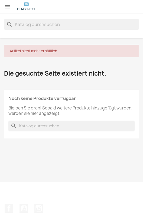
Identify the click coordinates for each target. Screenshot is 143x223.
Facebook (9, 208)
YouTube (24, 208)
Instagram (38, 208)
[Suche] (71, 24)
